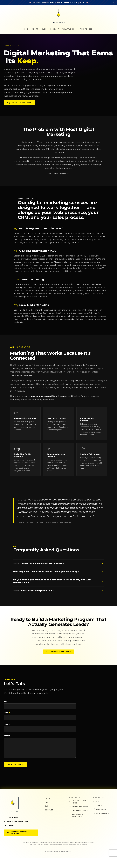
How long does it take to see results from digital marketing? (58, 574)
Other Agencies (101, 813)
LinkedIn (9, 825)
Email (7, 713)
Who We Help (87, 29)
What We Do (69, 29)
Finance (98, 805)
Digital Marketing (78, 807)
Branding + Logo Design (78, 802)
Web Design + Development (76, 815)
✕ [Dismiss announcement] (114, 3)
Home (25, 29)
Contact (54, 29)
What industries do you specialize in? (58, 593)
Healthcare (99, 809)
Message (8, 735)
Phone (7, 724)
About (35, 29)
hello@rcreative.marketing (16, 821)
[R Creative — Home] (58, 16)
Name (7, 701)
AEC (96, 801)
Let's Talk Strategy (19, 103)
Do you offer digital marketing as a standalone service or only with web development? (58, 583)
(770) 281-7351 (11, 817)
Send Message (15, 765)
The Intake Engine (78, 811)
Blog (44, 29)
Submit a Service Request (17, 832)
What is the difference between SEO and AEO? (58, 566)
